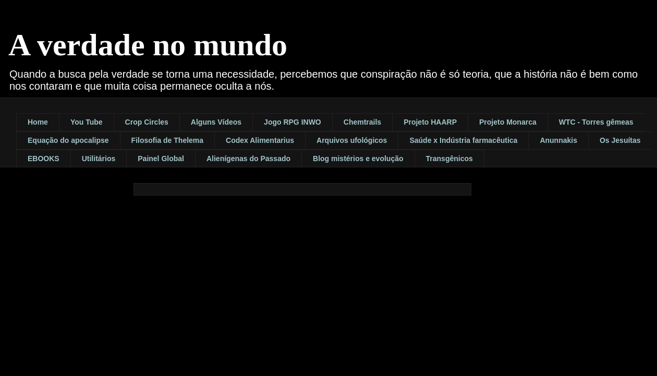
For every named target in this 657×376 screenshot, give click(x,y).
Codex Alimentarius (260, 140)
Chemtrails (362, 122)
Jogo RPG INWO (292, 122)
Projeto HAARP (430, 122)
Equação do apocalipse (68, 140)
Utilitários (99, 158)
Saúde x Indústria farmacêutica (463, 140)
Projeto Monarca (508, 122)
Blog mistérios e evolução (358, 158)
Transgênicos (449, 158)
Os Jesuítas (620, 140)
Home (38, 122)
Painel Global (161, 158)
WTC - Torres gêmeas (596, 122)
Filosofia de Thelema (167, 140)
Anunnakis (558, 140)
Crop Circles (146, 122)
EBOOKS (43, 158)
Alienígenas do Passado (248, 158)
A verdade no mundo (147, 45)
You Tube (86, 122)
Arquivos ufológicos (352, 140)
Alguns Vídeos (216, 122)
